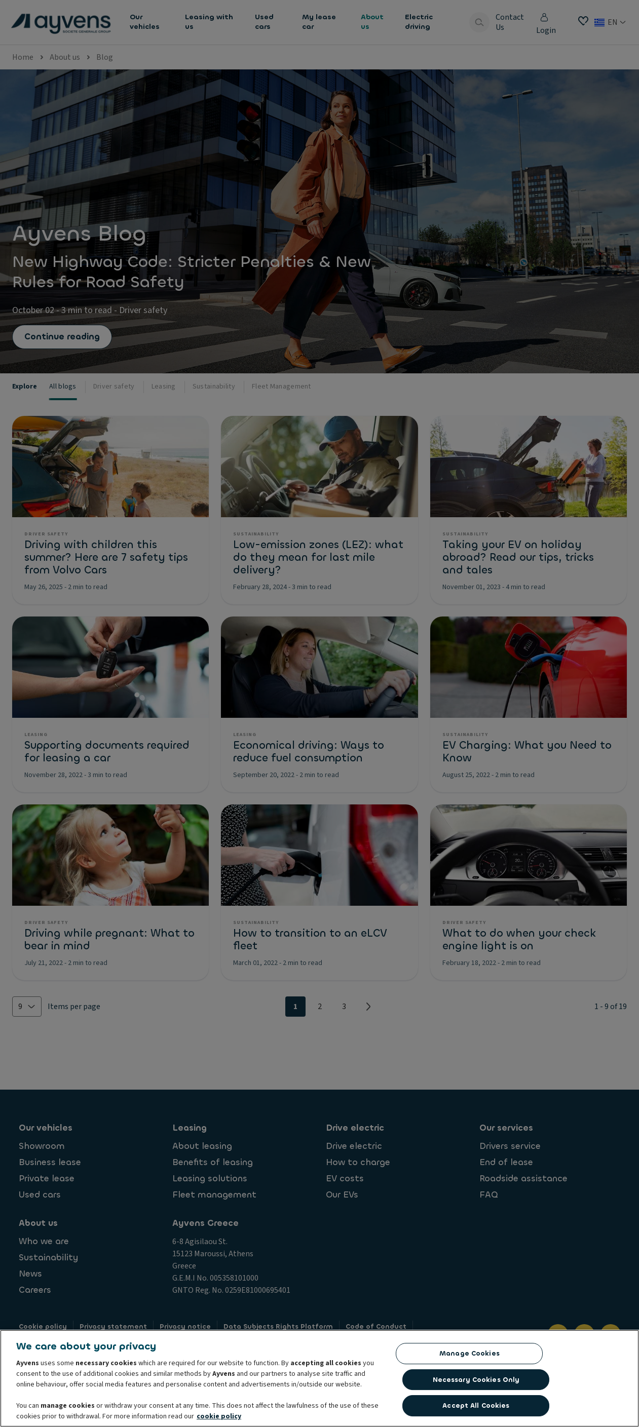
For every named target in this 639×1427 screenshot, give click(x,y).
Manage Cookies (469, 1355)
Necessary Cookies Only (476, 1381)
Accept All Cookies (475, 1407)
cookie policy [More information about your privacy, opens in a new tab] (219, 1418)
